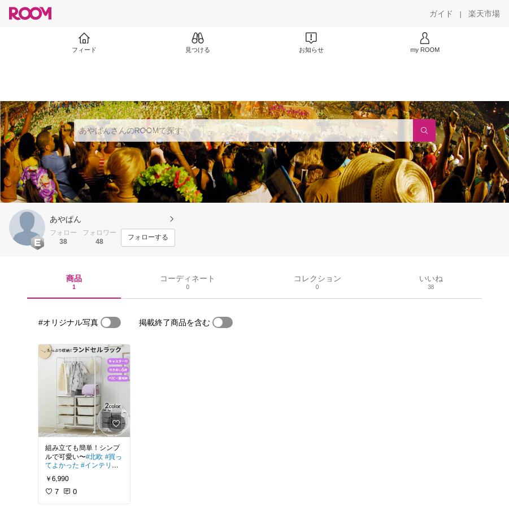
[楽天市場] (484, 13)
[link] (84, 390)
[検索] (424, 130)
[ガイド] (441, 13)
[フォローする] (148, 238)
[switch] (111, 322)
